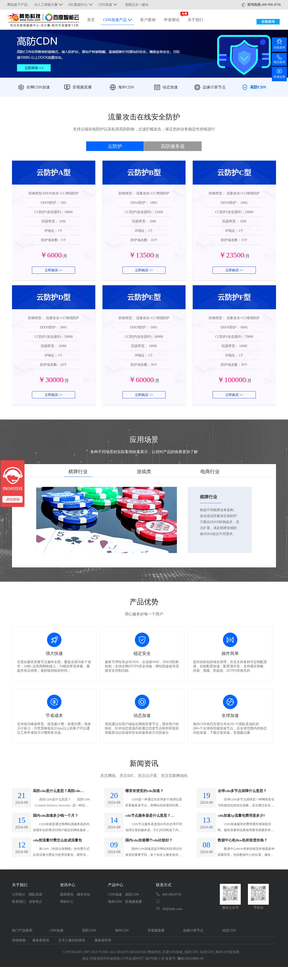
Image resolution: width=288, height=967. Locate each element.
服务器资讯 (40, 940)
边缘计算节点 (214, 87)
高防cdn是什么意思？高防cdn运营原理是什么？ (58, 791)
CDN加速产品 (117, 20)
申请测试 (171, 20)
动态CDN (229, 930)
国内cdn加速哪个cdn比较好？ (149, 840)
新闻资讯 (66, 894)
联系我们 (18, 901)
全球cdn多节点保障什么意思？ (242, 791)
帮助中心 (66, 901)
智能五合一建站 (137, 4)
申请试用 (279, 73)
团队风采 (35, 894)
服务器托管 (103, 940)
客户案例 (148, 20)
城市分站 (83, 894)
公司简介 (18, 894)
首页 (91, 20)
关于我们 (195, 20)
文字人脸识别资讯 (71, 940)
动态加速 (170, 87)
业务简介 (35, 901)
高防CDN (258, 87)
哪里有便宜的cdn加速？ (144, 791)
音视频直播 (82, 87)
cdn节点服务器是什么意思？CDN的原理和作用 (147, 816)
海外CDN (126, 87)
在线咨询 (268, 21)
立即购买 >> (54, 270)
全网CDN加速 (38, 87)
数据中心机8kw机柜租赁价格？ (242, 840)
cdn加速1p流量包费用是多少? (241, 815)
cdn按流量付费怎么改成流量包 (57, 840)
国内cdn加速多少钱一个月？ (55, 815)
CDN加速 (115, 894)
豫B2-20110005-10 (190, 958)
